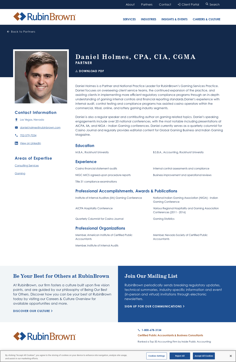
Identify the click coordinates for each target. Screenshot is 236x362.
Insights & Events (174, 19)
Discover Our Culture (33, 310)
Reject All (180, 356)
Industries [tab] (148, 19)
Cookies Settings (156, 356)
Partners (146, 4)
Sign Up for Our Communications (155, 306)
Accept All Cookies (204, 356)
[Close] (230, 356)
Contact (165, 4)
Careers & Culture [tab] (206, 19)
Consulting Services (27, 165)
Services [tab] (129, 19)
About (130, 4)
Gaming (20, 173)
